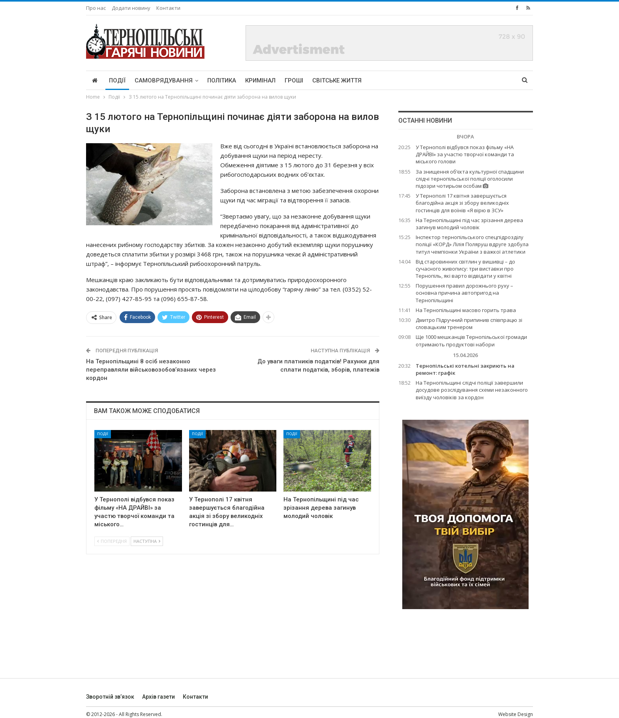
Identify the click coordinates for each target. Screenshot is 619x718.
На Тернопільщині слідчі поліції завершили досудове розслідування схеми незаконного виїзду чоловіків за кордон (472, 389)
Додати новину (131, 7)
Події (117, 80)
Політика (221, 80)
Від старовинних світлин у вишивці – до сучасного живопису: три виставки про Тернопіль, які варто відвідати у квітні (465, 268)
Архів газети (158, 697)
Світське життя (337, 80)
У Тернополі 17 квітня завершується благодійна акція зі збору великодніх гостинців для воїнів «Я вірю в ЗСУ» (462, 202)
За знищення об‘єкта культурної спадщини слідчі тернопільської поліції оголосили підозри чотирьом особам (470, 178)
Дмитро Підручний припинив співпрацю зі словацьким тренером (469, 323)
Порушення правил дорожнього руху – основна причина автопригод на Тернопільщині (464, 292)
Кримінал (260, 80)
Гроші (294, 80)
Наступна (146, 541)
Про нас (96, 7)
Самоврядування (164, 80)
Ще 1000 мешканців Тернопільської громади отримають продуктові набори (471, 340)
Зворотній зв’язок (110, 697)
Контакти (168, 7)
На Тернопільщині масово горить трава (466, 310)
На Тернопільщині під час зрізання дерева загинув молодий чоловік (469, 224)
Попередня (112, 541)
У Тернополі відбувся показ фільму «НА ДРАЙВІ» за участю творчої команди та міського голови (465, 154)
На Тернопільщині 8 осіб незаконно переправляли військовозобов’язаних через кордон (151, 369)
